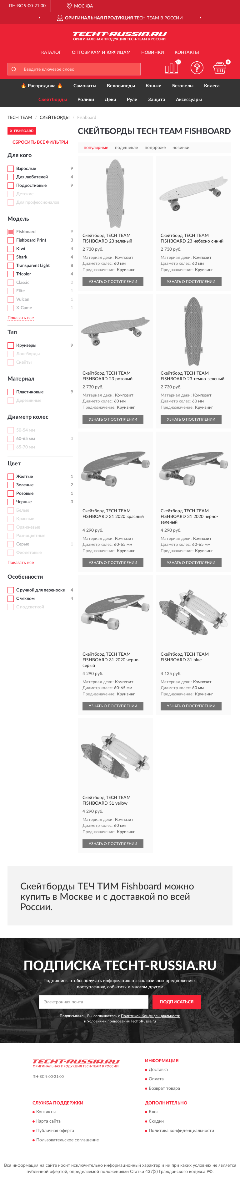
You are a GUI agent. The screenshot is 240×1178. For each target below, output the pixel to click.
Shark (21, 257)
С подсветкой (30, 607)
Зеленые (24, 485)
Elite (20, 291)
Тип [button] (12, 332)
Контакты (187, 52)
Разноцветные (30, 536)
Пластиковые (29, 392)
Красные (25, 519)
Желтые (24, 476)
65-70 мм (25, 447)
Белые (22, 510)
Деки (110, 99)
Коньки (154, 86)
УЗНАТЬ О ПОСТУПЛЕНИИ (113, 282)
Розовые (24, 493)
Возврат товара (164, 1088)
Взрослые (26, 168)
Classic (22, 282)
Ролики (86, 99)
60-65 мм (25, 439)
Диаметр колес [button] (28, 417)
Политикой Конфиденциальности (150, 1016)
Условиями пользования (108, 1021)
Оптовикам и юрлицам (101, 52)
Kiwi (20, 249)
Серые (22, 544)
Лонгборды (28, 354)
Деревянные (28, 400)
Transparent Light (33, 266)
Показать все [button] (21, 318)
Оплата (156, 1079)
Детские (24, 194)
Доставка (158, 1070)
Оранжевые (28, 527)
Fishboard (26, 232)
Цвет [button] (14, 464)
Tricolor (23, 274)
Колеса (212, 86)
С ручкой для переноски (40, 590)
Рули (132, 99)
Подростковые (31, 185)
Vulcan (22, 299)
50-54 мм (25, 430)
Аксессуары (189, 99)
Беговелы (182, 86)
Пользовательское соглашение (67, 1140)
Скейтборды (52, 99)
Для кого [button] (20, 155)
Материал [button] (21, 379)
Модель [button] (18, 219)
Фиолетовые (29, 553)
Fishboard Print (31, 240)
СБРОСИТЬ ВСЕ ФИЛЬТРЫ (40, 142)
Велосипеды (121, 86)
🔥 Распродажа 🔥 (42, 86)
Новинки (152, 52)
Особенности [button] (25, 577)
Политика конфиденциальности (181, 1131)
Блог (153, 1112)
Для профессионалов (37, 202)
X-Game (24, 308)
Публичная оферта (55, 1131)
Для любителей (32, 177)
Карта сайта (48, 1121)
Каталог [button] (51, 52)
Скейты (24, 362)
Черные (24, 502)
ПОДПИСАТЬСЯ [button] (177, 1002)
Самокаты (84, 86)
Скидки (156, 1121)
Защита (156, 99)
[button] (197, 67)
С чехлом (25, 599)
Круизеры (26, 345)
